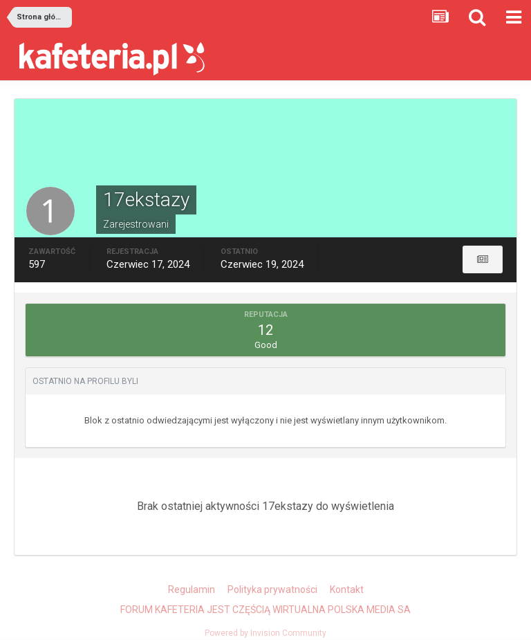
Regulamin (191, 589)
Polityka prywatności (272, 589)
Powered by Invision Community (265, 633)
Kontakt (347, 589)
